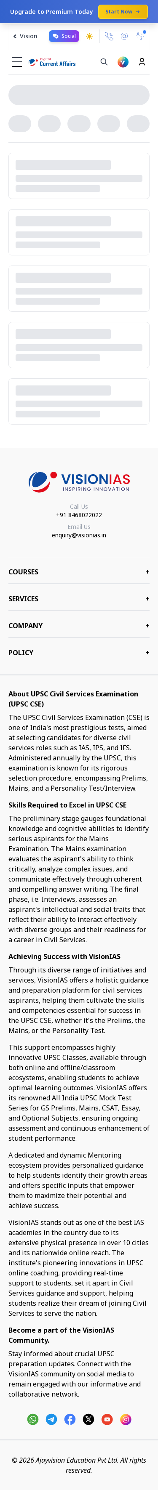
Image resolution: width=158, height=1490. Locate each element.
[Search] (104, 61)
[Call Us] (109, 36)
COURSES (79, 572)
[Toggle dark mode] (89, 36)
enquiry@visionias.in (79, 535)
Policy (79, 653)
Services (79, 599)
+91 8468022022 (79, 515)
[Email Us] (124, 36)
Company (79, 626)
